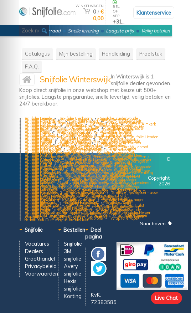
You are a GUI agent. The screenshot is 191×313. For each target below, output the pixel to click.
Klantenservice (153, 12)
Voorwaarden (41, 273)
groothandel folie (74, 219)
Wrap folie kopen (125, 218)
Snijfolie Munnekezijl (112, 149)
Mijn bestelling (76, 53)
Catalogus (37, 53)
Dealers (34, 251)
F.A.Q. (32, 66)
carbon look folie (38, 219)
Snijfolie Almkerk (141, 124)
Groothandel (40, 258)
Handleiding (116, 53)
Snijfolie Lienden (144, 136)
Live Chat (166, 297)
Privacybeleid (41, 266)
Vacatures (37, 243)
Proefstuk (150, 53)
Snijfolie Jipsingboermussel (135, 192)
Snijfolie (73, 243)
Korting (73, 296)
